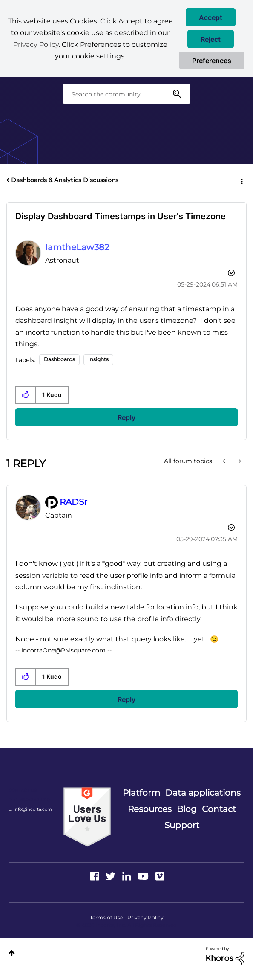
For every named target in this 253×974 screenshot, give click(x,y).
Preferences (211, 60)
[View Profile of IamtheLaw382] (77, 247)
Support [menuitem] (181, 825)
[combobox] (126, 94)
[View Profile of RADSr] (73, 502)
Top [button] (11, 953)
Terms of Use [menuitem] (106, 917)
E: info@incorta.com (30, 809)
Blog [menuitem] (187, 809)
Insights (98, 359)
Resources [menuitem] (150, 809)
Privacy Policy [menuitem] (145, 917)
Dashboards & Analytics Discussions (64, 180)
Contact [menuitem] (219, 809)
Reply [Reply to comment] (126, 699)
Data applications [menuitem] (203, 793)
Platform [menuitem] (141, 793)
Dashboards (59, 359)
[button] (211, 17)
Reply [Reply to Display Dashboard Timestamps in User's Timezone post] (126, 417)
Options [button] (241, 180)
